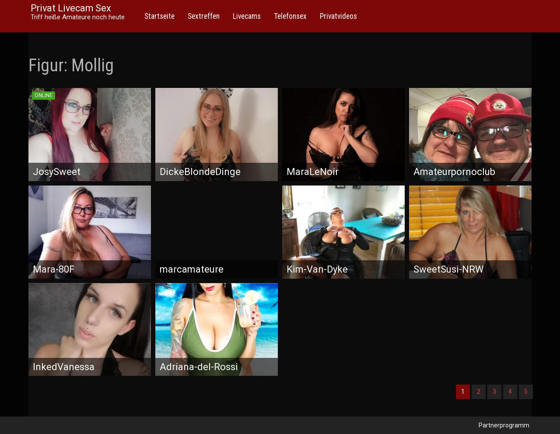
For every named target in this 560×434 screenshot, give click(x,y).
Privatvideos (338, 16)
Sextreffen (204, 16)
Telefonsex (290, 16)
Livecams (247, 16)
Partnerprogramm (504, 425)
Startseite (159, 16)
